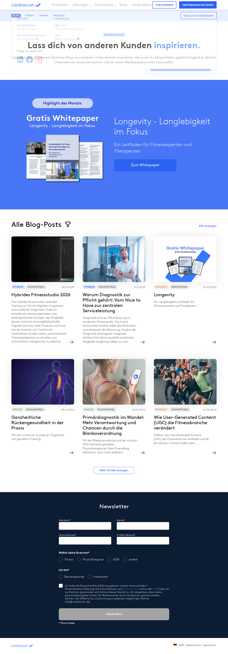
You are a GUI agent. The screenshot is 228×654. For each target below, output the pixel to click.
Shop (119, 4)
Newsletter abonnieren (198, 16)
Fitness (29, 16)
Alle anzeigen (208, 226)
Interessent (98, 577)
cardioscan (31, 5)
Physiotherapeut (90, 559)
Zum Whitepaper (145, 165)
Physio (44, 16)
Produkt (59, 16)
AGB (155, 589)
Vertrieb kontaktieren (198, 5)
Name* (121, 520)
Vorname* (64, 520)
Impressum (209, 645)
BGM (113, 559)
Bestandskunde (71, 577)
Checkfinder (164, 5)
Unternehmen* (67, 535)
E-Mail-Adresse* (126, 535)
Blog (16, 16)
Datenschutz (130, 589)
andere (130, 559)
